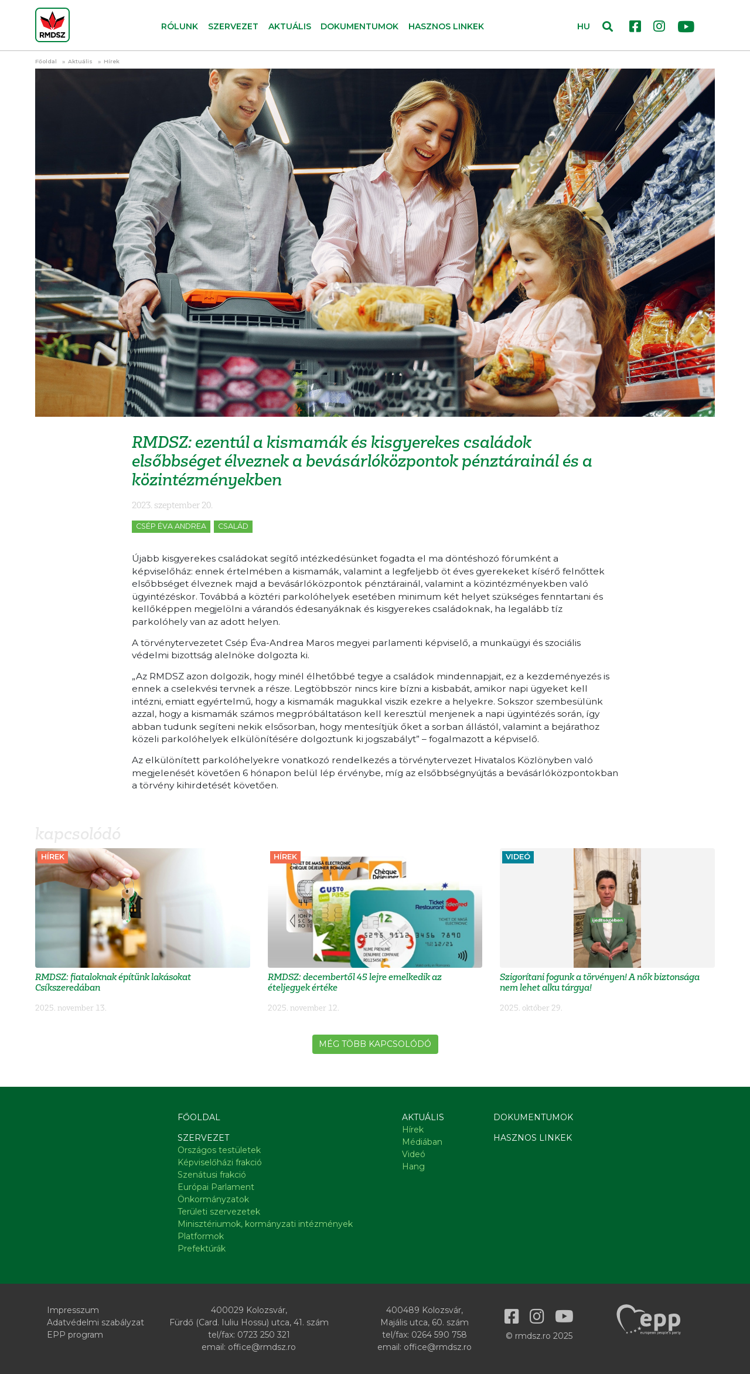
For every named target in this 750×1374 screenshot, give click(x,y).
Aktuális (80, 61)
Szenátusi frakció (212, 1174)
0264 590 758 (439, 1334)
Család (233, 526)
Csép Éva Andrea (171, 526)
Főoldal (46, 61)
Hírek (112, 61)
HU (583, 26)
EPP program (75, 1334)
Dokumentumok (359, 26)
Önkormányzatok (213, 1199)
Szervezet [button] (233, 26)
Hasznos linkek (446, 26)
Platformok (201, 1236)
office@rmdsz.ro (262, 1347)
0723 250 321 (263, 1334)
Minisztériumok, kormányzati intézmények (265, 1224)
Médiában (422, 1142)
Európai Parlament (216, 1187)
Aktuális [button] (289, 26)
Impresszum (73, 1310)
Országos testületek (219, 1150)
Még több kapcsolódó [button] (375, 1044)
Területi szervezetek (219, 1211)
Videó (413, 1154)
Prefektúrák (202, 1248)
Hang (413, 1166)
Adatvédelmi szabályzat (95, 1322)
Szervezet (203, 1137)
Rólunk (179, 26)
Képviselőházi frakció (220, 1162)
